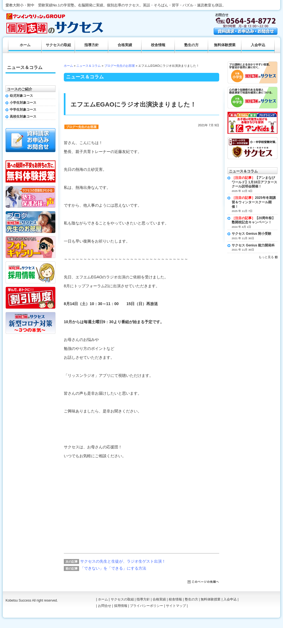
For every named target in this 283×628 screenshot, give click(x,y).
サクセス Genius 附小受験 (251, 234)
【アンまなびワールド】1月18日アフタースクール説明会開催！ (254, 182)
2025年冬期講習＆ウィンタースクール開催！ (254, 202)
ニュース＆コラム (88, 65)
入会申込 (258, 45)
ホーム (68, 65)
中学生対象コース (23, 110)
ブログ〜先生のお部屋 (119, 65)
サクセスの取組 (58, 45)
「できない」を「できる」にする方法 (113, 568)
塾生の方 (191, 45)
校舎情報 (158, 45)
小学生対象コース (23, 103)
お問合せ (104, 606)
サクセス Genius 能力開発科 (253, 245)
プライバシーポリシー (146, 606)
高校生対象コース (23, 116)
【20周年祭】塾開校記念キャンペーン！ (253, 220)
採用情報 (120, 606)
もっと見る (266, 257)
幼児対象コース (21, 96)
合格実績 (125, 45)
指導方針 (91, 45)
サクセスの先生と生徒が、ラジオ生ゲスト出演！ (123, 561)
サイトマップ (176, 606)
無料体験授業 (225, 45)
